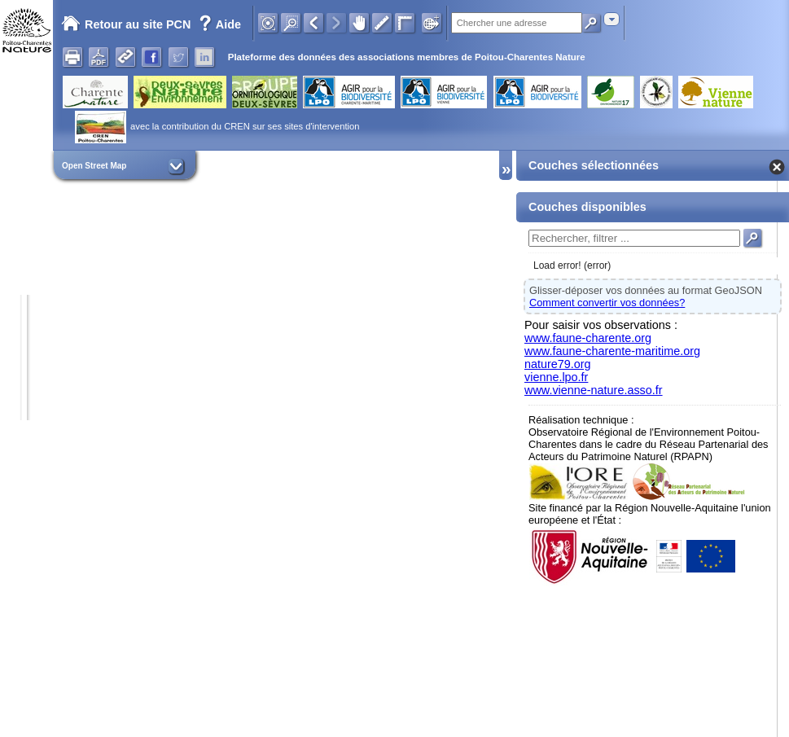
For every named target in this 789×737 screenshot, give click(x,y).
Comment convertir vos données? (607, 302)
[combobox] (611, 19)
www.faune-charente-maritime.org (612, 351)
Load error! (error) (572, 265)
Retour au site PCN (126, 24)
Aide (220, 24)
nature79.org (557, 364)
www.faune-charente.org (587, 337)
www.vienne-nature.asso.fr (593, 390)
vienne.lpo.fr (556, 377)
